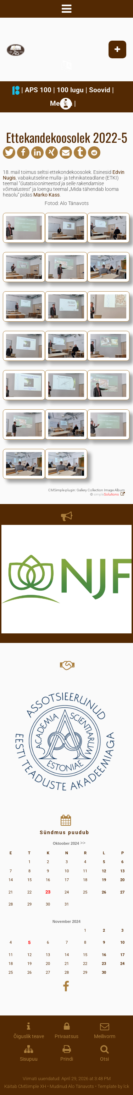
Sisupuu (29, 1059)
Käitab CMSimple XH (25, 1086)
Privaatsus (66, 1036)
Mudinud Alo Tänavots (72, 1086)
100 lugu (70, 90)
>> (82, 843)
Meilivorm (104, 1036)
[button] (9, 152)
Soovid (99, 90)
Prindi (66, 1059)
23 (47, 892)
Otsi (104, 1059)
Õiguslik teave (28, 1036)
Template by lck (113, 1086)
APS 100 (38, 90)
